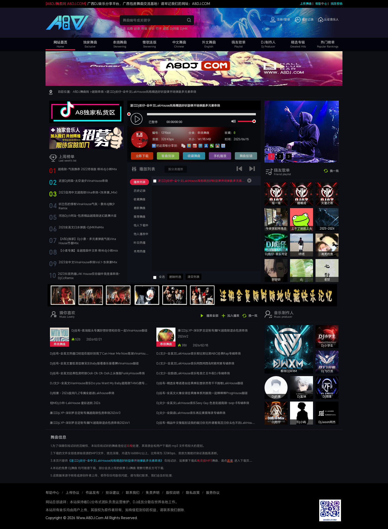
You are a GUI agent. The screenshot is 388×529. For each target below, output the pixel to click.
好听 (151, 28)
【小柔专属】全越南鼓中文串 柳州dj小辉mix (88, 250)
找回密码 (336, 3)
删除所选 (175, 277)
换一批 (334, 171)
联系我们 (133, 492)
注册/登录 (283, 19)
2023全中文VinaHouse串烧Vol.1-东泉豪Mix (88, 262)
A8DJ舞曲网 (81, 92)
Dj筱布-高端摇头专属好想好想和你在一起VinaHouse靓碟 (109, 330)
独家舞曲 (90, 42)
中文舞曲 (179, 42)
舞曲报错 (246, 156)
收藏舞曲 (194, 156)
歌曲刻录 (168, 156)
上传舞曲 (306, 3)
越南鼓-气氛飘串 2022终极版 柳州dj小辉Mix (87, 169)
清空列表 (193, 277)
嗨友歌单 (238, 42)
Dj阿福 (174, 28)
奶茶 (137, 28)
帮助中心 (321, 3)
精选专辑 (298, 42)
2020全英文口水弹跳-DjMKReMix (81, 227)
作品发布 (92, 492)
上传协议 (72, 492)
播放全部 (212, 315)
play (137, 119)
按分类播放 (175, 169)
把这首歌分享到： (168, 145)
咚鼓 (144, 28)
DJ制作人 (268, 42)
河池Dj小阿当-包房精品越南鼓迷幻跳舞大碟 (88, 215)
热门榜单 (328, 42)
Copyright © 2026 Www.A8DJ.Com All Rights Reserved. (92, 518)
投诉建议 (113, 492)
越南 (166, 28)
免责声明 (153, 492)
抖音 (123, 28)
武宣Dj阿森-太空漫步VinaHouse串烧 (83, 181)
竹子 (159, 28)
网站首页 (60, 42)
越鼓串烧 (98, 92)
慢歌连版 (149, 42)
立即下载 (142, 156)
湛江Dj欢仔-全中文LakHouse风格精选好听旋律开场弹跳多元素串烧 (151, 92)
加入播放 (233, 315)
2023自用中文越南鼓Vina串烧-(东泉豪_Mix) (88, 192)
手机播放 (220, 156)
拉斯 (130, 28)
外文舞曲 (209, 42)
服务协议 (213, 492)
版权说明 (173, 492)
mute (233, 121)
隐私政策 (193, 492)
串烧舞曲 (120, 42)
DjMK (184, 28)
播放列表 (146, 169)
